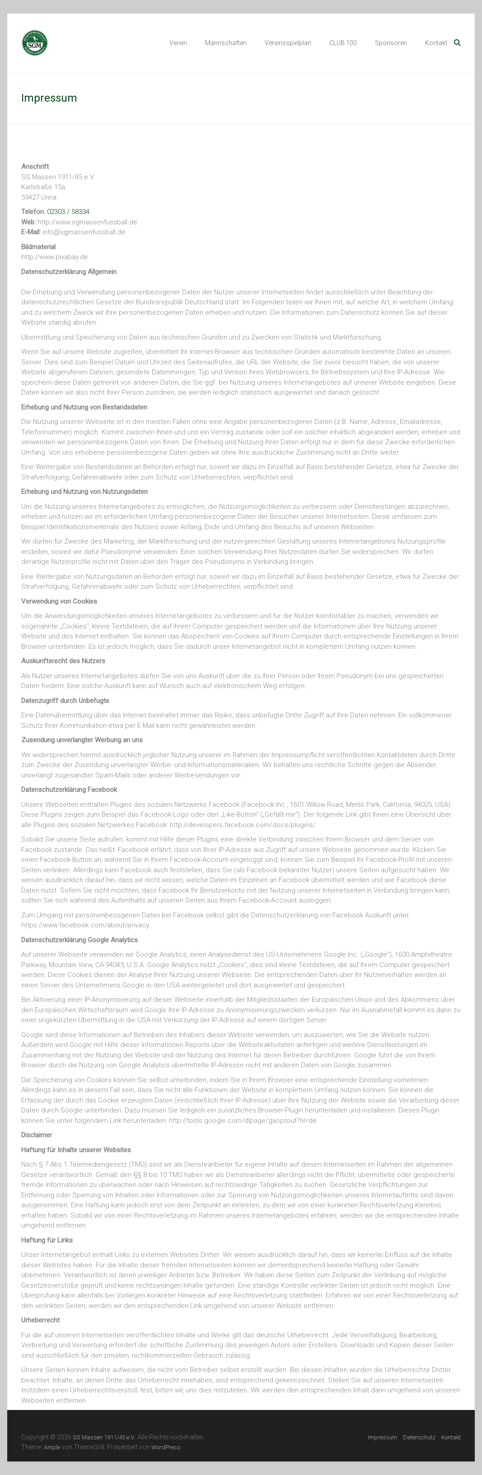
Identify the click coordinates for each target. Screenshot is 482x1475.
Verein (178, 43)
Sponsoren (391, 43)
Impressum (382, 1437)
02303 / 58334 (68, 212)
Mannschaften (226, 43)
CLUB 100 (343, 43)
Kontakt (436, 43)
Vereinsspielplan (288, 43)
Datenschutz (419, 1437)
